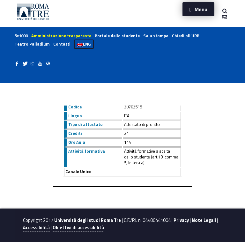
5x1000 (21, 36)
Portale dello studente (117, 36)
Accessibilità (36, 227)
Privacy (181, 220)
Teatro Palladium (32, 44)
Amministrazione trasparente (61, 36)
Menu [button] (201, 9)
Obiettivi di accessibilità (78, 227)
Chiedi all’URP (185, 36)
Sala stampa (155, 36)
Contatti (62, 44)
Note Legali (204, 220)
